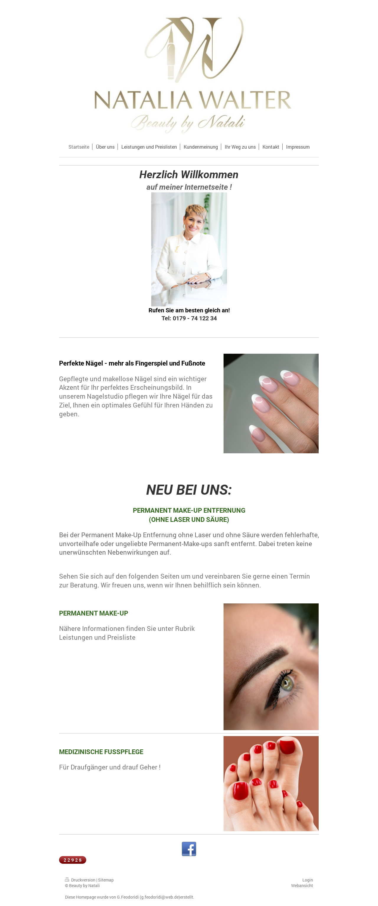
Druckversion (80, 880)
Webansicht (302, 885)
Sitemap (106, 880)
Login (307, 880)
